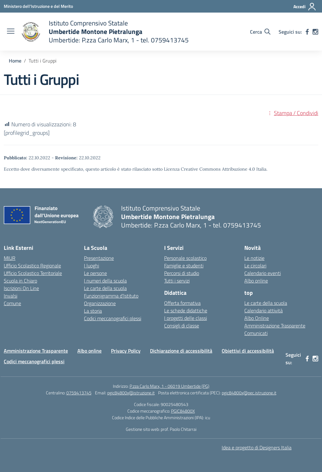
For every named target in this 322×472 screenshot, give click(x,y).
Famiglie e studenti (183, 265)
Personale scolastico (185, 258)
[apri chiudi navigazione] (10, 32)
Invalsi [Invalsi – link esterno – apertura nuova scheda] (10, 295)
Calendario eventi (262, 273)
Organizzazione (100, 303)
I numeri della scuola (105, 280)
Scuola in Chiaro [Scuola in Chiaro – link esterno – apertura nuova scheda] (20, 280)
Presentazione (99, 258)
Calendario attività (263, 310)
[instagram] (315, 32)
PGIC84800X (183, 411)
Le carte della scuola (105, 288)
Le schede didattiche (185, 310)
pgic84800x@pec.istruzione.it (249, 392)
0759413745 (79, 392)
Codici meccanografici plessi (112, 318)
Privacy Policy (126, 350)
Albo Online (256, 318)
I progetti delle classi (185, 318)
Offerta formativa (182, 303)
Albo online (256, 280)
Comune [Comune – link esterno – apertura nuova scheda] (12, 303)
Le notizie (254, 258)
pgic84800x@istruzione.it (131, 392)
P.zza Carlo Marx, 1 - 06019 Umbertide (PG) (169, 386)
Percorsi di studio (181, 273)
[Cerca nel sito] (260, 32)
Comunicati (256, 333)
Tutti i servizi (177, 280)
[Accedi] (304, 6)
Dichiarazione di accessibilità (181, 350)
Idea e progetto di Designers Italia (256, 447)
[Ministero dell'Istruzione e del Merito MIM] (38, 6)
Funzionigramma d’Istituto (111, 295)
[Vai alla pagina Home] (15, 60)
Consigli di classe (181, 325)
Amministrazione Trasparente (274, 325)
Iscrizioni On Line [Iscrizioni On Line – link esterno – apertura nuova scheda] (21, 288)
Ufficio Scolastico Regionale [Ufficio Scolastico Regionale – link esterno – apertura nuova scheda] (32, 265)
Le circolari (255, 265)
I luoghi (91, 265)
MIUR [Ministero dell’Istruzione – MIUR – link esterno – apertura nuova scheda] (9, 258)
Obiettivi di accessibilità (248, 350)
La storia (93, 311)
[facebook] (307, 32)
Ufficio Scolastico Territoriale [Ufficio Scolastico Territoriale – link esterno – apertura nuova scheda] (33, 273)
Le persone (95, 273)
